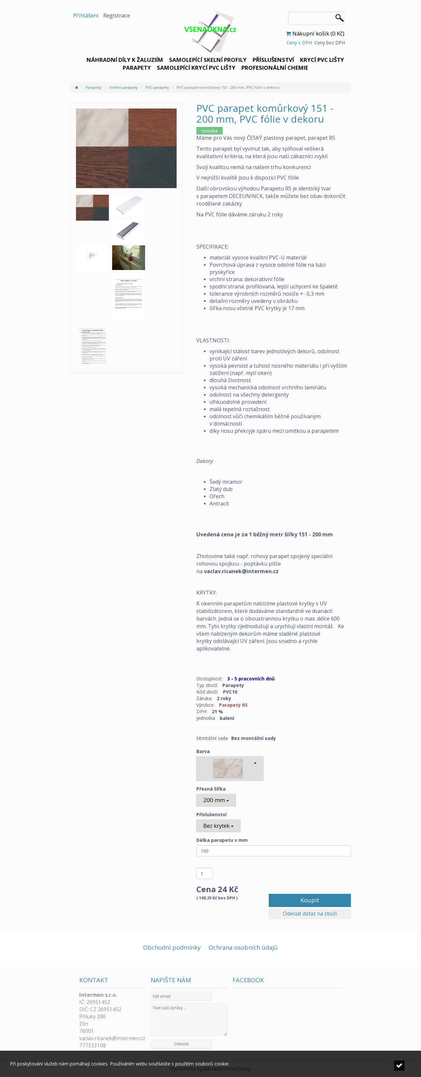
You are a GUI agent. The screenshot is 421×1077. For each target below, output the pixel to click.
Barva (203, 751)
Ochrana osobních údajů (243, 947)
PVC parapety (157, 87)
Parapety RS (233, 705)
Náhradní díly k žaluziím (125, 59)
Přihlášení (86, 15)
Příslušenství (273, 59)
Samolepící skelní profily (208, 59)
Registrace (116, 15)
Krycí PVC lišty (322, 59)
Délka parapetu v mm (222, 840)
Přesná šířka (211, 789)
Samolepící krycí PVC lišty (196, 67)
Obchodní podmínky (172, 947)
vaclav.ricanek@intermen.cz (112, 1038)
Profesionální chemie (274, 67)
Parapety (137, 67)
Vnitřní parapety (123, 87)
